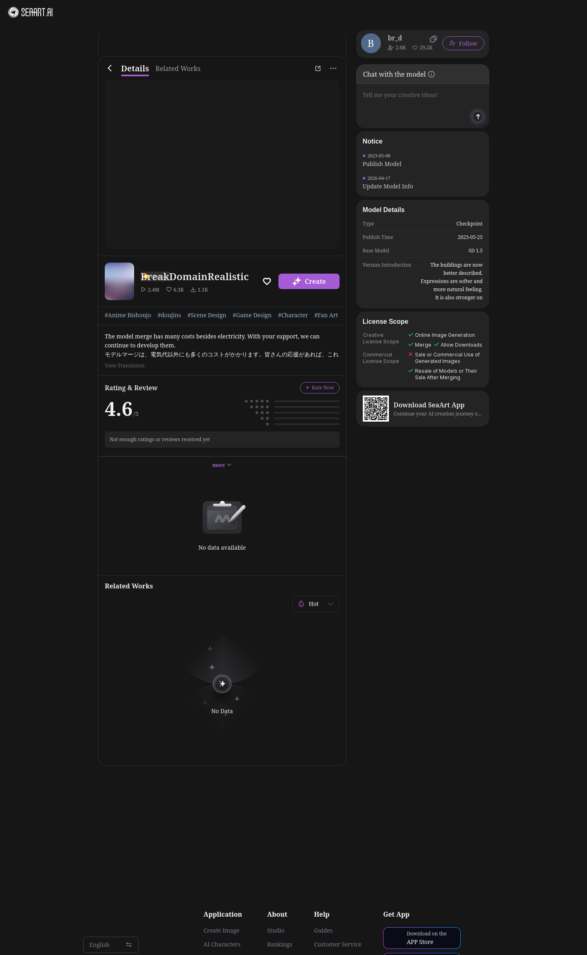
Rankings (279, 944)
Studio (276, 930)
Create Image (221, 930)
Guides (323, 930)
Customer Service (337, 944)
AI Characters (221, 944)
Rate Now (319, 387)
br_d (395, 38)
